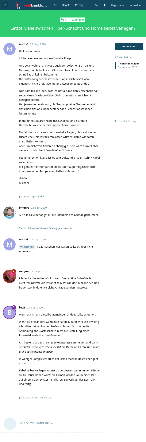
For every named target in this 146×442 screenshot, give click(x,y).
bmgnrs (29, 247)
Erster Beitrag (123, 57)
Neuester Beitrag (125, 121)
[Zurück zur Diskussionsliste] (5, 5)
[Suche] (96, 5)
